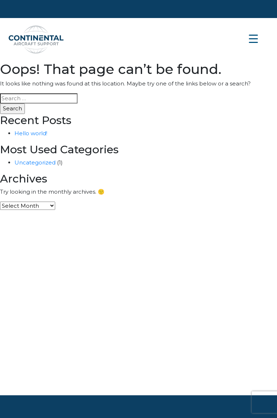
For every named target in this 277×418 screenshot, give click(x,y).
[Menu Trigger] (253, 39)
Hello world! (30, 133)
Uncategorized (35, 162)
